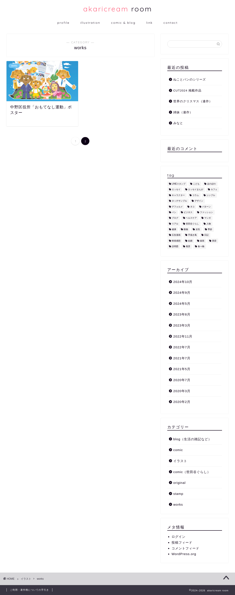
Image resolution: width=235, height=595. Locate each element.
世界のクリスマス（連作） (192, 101)
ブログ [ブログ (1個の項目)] (175, 218)
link (149, 23)
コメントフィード (185, 548)
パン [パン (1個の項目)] (174, 212)
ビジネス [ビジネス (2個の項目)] (188, 212)
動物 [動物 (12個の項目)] (186, 229)
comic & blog (123, 23)
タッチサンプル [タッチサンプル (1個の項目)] (179, 201)
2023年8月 (181, 314)
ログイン (178, 536)
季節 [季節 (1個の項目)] (210, 229)
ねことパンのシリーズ (189, 79)
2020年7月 (181, 380)
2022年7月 (181, 347)
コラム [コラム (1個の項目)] (195, 195)
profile (63, 23)
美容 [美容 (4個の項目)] (214, 241)
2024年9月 (181, 292)
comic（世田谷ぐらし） (192, 472)
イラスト (180, 461)
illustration (90, 23)
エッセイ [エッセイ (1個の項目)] (176, 189)
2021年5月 (181, 369)
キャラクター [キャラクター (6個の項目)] (178, 195)
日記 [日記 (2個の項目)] (206, 235)
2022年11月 (183, 336)
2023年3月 (181, 325)
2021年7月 (181, 358)
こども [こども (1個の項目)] (196, 184)
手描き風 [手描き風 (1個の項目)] (192, 235)
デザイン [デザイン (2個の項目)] (199, 201)
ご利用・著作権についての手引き (29, 590)
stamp (178, 494)
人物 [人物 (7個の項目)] (208, 224)
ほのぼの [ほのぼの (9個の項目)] (211, 184)
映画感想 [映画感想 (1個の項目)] (176, 241)
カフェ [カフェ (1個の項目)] (214, 189)
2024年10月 (183, 282)
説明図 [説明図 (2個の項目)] (175, 246)
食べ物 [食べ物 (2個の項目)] (201, 246)
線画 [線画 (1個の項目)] (202, 241)
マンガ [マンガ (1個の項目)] (207, 218)
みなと (178, 123)
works (178, 504)
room (117, 8)
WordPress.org (184, 554)
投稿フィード (182, 542)
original (179, 483)
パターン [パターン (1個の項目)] (206, 206)
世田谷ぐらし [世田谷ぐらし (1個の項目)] (192, 224)
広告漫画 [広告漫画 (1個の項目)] (176, 235)
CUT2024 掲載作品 (187, 90)
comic (178, 450)
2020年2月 (181, 402)
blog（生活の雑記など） (192, 439)
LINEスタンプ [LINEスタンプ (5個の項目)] (178, 184)
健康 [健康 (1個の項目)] (174, 229)
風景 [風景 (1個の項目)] (188, 246)
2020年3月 (181, 391)
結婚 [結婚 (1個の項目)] (190, 241)
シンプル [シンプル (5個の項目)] (210, 195)
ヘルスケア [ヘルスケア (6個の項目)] (191, 218)
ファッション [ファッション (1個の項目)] (206, 212)
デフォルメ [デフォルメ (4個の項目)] (177, 206)
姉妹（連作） (183, 112)
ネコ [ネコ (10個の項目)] (192, 206)
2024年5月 (181, 303)
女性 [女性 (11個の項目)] (198, 229)
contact (170, 23)
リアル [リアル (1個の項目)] (175, 224)
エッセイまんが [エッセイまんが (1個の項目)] (195, 189)
